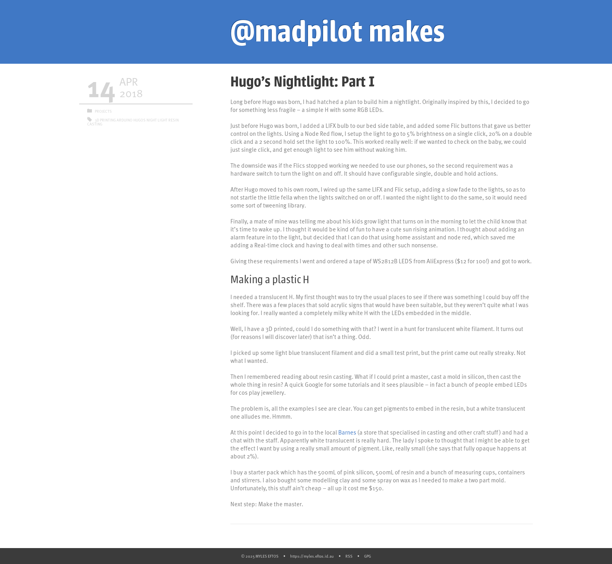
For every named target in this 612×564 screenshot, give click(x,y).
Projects (103, 111)
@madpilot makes (337, 32)
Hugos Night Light (150, 120)
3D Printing (105, 120)
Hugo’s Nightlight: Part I (302, 81)
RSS (349, 556)
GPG (367, 556)
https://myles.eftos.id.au (312, 556)
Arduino (125, 120)
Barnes (347, 432)
